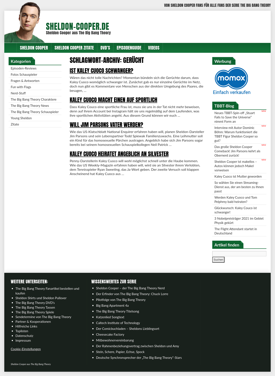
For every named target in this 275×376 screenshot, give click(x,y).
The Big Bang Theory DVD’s (35, 303)
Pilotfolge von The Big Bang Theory (120, 300)
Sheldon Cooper (34, 47)
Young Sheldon (21, 118)
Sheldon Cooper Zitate (74, 47)
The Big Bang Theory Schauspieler (35, 112)
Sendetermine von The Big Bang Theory (43, 317)
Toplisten (21, 331)
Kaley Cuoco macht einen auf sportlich (113, 99)
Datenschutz (24, 336)
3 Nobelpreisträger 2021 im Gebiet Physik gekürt (239, 220)
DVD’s (105, 47)
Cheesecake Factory (110, 334)
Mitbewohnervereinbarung (115, 340)
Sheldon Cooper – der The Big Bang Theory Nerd (130, 288)
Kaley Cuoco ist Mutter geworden (238, 176)
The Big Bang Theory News (30, 105)
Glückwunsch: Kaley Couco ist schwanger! (235, 210)
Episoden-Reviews (24, 68)
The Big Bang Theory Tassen (35, 307)
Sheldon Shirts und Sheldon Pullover (41, 298)
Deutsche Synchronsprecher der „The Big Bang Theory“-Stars (139, 357)
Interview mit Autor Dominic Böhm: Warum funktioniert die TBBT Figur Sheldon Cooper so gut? (236, 134)
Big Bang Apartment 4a (112, 305)
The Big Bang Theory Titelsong (117, 311)
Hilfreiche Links (26, 326)
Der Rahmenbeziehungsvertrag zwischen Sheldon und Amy (137, 346)
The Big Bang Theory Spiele (34, 312)
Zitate (15, 124)
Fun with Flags (21, 87)
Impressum (23, 340)
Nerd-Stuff (18, 93)
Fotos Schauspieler (24, 74)
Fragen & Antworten (25, 81)
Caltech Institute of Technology (118, 323)
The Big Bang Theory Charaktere (34, 99)
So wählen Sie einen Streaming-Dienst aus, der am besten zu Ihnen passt (239, 187)
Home (10, 48)
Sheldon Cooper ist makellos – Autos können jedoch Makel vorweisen (235, 166)
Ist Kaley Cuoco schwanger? (101, 70)
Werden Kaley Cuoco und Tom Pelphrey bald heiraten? (235, 199)
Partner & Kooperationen (33, 321)
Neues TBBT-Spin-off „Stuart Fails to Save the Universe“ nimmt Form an (234, 117)
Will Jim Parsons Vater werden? (106, 124)
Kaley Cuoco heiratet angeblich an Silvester (119, 153)
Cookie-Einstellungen (26, 349)
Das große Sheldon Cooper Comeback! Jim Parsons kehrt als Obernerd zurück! (237, 151)
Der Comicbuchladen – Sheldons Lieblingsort (127, 329)
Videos (153, 47)
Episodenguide (129, 47)
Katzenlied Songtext (110, 317)
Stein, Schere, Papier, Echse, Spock (120, 352)
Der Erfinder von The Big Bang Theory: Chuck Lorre (132, 294)
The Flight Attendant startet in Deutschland (235, 231)
